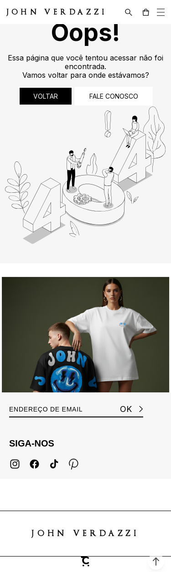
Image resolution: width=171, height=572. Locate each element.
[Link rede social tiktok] (54, 464)
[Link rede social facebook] (34, 464)
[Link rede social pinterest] (73, 464)
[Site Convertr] (85, 564)
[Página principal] (47, 12)
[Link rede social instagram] (15, 464)
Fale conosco (113, 96)
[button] (156, 561)
